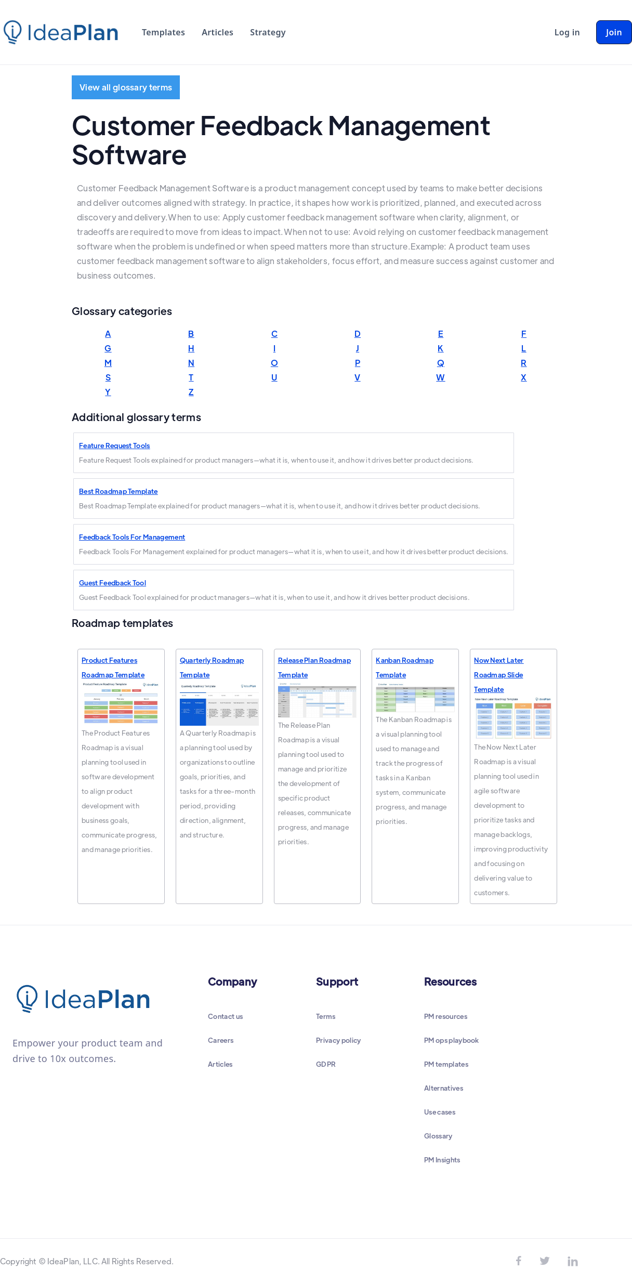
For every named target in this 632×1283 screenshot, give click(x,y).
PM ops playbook (451, 1040)
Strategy (267, 32)
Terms (326, 1016)
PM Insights (442, 1159)
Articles (217, 32)
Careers (220, 1040)
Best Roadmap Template (118, 491)
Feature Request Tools (114, 445)
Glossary (438, 1135)
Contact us (225, 1016)
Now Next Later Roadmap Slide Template (498, 674)
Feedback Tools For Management (132, 536)
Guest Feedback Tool (112, 582)
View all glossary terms (126, 87)
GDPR (326, 1063)
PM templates (446, 1063)
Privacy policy (338, 1040)
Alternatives (443, 1087)
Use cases (439, 1111)
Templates (163, 32)
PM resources (445, 1016)
